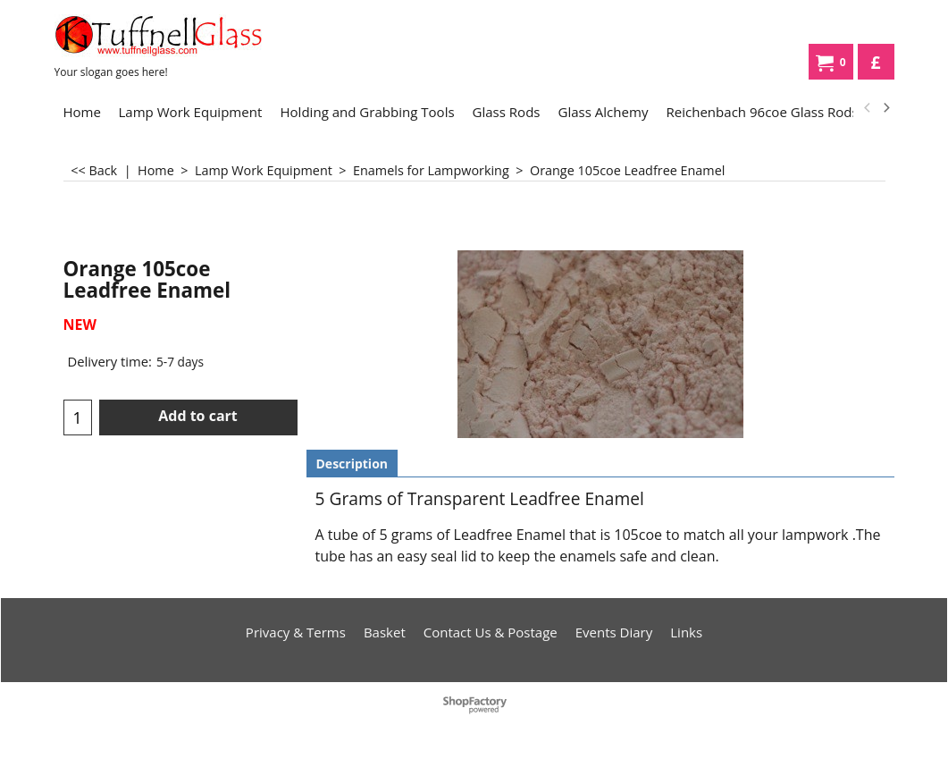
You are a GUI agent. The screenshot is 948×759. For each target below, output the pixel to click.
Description (352, 463)
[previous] (868, 108)
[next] (886, 108)
